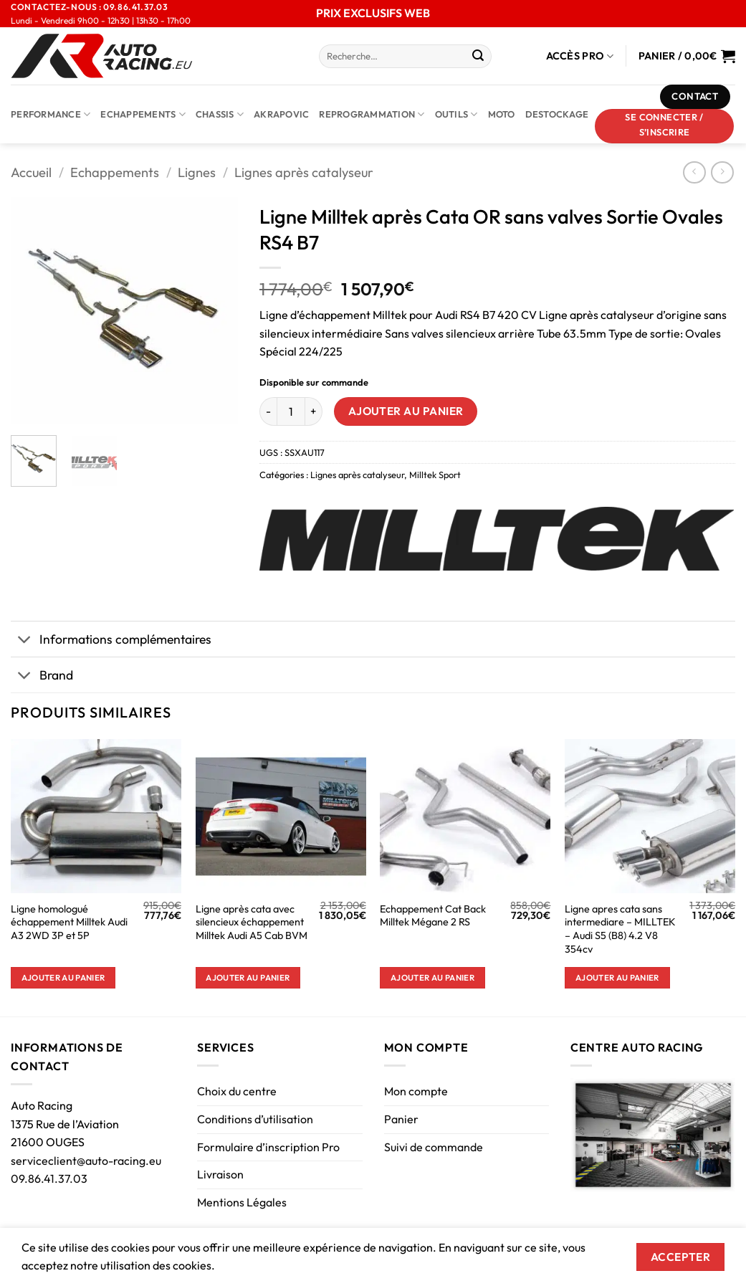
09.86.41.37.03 (49, 1178)
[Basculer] (25, 640)
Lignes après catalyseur (303, 172)
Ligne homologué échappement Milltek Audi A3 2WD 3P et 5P (69, 922)
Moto (501, 114)
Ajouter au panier (406, 411)
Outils (456, 114)
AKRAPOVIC (281, 114)
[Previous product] (722, 172)
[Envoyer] (479, 56)
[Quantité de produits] (291, 411)
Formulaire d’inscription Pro (268, 1147)
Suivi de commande (433, 1147)
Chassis (220, 114)
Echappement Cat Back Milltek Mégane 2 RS (433, 915)
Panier (401, 1119)
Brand (42, 676)
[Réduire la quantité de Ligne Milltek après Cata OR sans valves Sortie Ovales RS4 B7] (268, 411)
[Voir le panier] (687, 56)
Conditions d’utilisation (255, 1119)
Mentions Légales (242, 1202)
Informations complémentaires (111, 640)
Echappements (143, 114)
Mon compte (416, 1091)
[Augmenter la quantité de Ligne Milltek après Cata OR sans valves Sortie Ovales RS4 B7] (313, 411)
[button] (665, 126)
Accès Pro (580, 56)
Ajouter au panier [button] (63, 977)
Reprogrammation (371, 114)
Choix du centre (237, 1091)
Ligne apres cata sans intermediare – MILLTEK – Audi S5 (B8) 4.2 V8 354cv (620, 929)
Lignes (197, 172)
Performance (50, 114)
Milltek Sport (435, 474)
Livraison (220, 1174)
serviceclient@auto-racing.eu (86, 1160)
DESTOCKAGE (557, 114)
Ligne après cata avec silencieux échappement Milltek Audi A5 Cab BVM (251, 922)
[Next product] (694, 172)
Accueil (31, 172)
